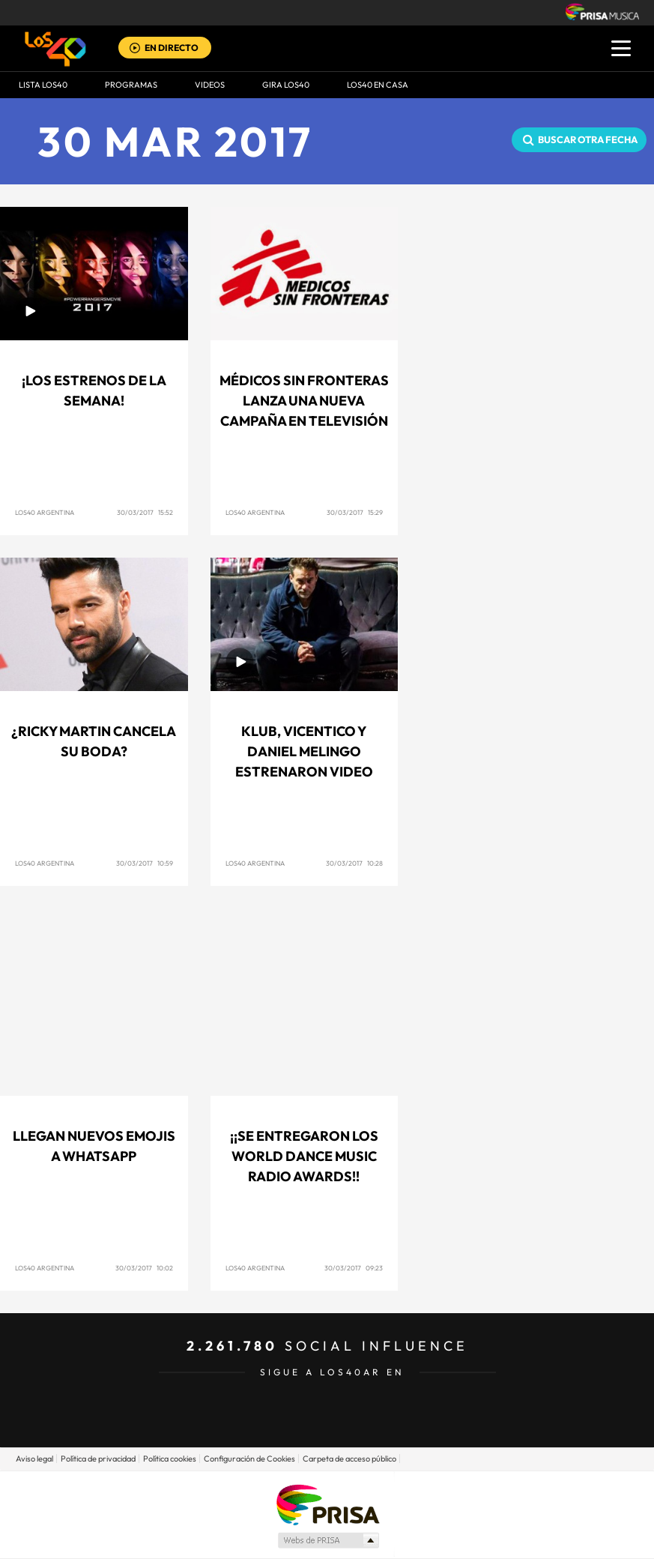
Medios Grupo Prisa (327, 1540)
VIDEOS (210, 84)
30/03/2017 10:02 (144, 1268)
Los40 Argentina (44, 512)
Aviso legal (34, 1458)
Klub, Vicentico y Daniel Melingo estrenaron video (304, 751)
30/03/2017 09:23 (353, 1268)
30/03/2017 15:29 (355, 512)
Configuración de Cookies (249, 1458)
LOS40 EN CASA (377, 84)
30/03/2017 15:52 (145, 512)
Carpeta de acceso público (349, 1458)
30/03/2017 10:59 (144, 863)
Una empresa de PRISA (327, 1504)
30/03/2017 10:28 (354, 863)
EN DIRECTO (172, 47)
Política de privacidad (98, 1458)
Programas (131, 84)
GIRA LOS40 (285, 84)
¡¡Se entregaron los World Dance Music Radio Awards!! (304, 1156)
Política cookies (169, 1458)
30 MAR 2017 (175, 141)
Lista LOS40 (43, 84)
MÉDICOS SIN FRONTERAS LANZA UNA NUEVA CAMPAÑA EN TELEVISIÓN (304, 400)
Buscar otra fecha (588, 139)
